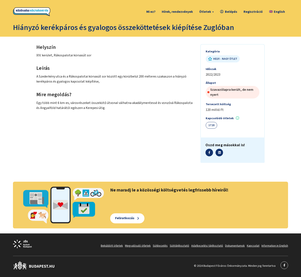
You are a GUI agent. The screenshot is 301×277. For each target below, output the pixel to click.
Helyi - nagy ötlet (222, 59)
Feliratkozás (124, 218)
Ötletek (207, 11)
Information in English (274, 246)
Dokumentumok (235, 246)
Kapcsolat (253, 246)
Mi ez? (151, 11)
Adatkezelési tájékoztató (207, 246)
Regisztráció (253, 11)
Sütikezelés (160, 245)
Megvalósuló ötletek (138, 246)
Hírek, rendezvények (177, 11)
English (277, 11)
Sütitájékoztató (179, 246)
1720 (211, 125)
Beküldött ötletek (112, 246)
